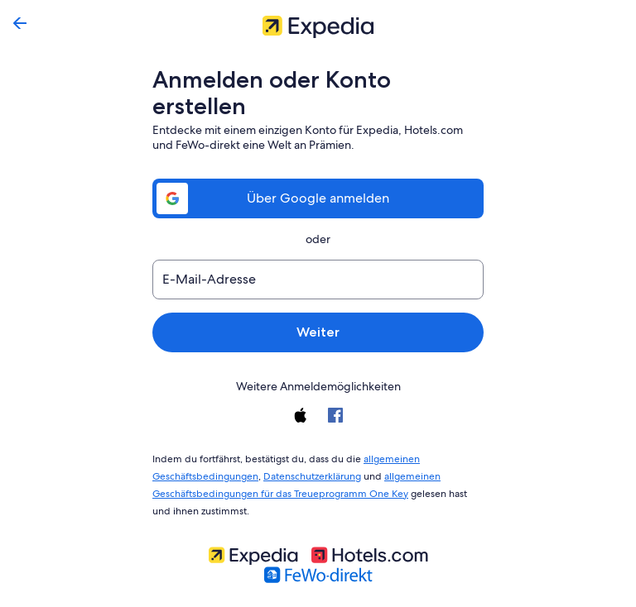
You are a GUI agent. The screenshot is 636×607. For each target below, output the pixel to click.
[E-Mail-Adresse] (318, 253)
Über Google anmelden (318, 171)
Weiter (318, 305)
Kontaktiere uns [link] (233, 592)
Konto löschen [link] (404, 592)
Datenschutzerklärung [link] (307, 446)
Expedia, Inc (321, 592)
